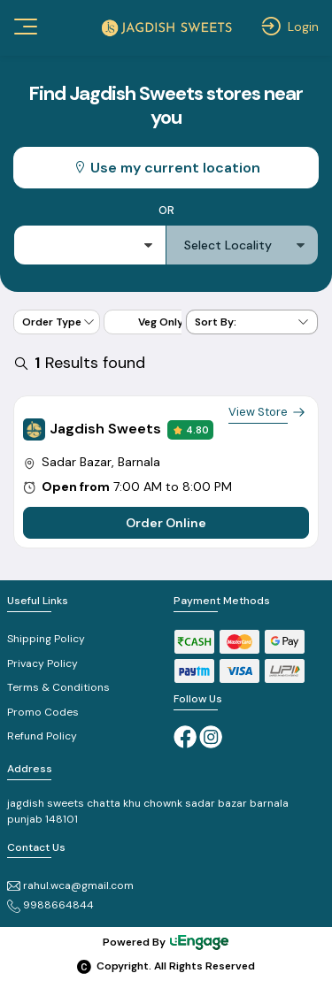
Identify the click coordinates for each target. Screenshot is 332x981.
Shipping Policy (46, 639)
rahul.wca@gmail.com (70, 885)
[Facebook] (185, 736)
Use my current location (166, 167)
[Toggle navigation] (24, 26)
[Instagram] (210, 736)
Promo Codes (43, 712)
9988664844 (50, 905)
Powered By (166, 942)
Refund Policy (42, 736)
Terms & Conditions (58, 687)
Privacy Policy (42, 663)
